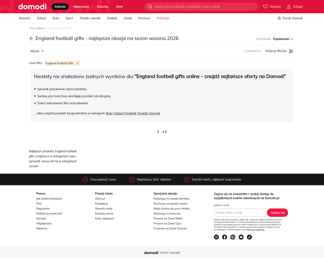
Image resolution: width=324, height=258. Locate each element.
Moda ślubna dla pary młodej (171, 208)
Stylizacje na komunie (167, 213)
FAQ (39, 203)
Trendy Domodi (290, 18)
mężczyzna (81, 6)
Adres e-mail (221, 205)
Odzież (41, 18)
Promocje (163, 18)
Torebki (142, 113)
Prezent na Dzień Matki (168, 218)
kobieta (60, 6)
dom (119, 6)
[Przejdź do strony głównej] (32, 6)
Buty (56, 18)
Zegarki (154, 113)
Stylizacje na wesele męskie (170, 203)
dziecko (102, 6)
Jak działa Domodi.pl (49, 198)
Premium (144, 18)
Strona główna (37, 28)
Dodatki (112, 18)
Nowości (24, 18)
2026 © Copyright (170, 252)
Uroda (128, 18)
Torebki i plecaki (90, 18)
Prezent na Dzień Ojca (167, 223)
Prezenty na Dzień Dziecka (170, 228)
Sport (69, 18)
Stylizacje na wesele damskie (171, 198)
